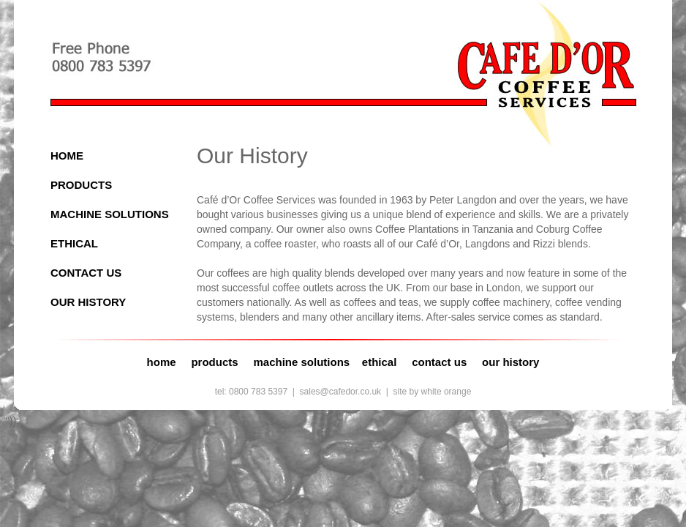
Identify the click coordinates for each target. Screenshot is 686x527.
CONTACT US (85, 272)
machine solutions (301, 362)
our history (510, 362)
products (214, 362)
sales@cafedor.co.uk (341, 391)
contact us (439, 362)
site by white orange (432, 391)
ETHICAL (74, 243)
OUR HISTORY (88, 302)
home (161, 362)
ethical (379, 362)
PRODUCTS (81, 185)
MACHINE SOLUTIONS (109, 214)
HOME (66, 155)
